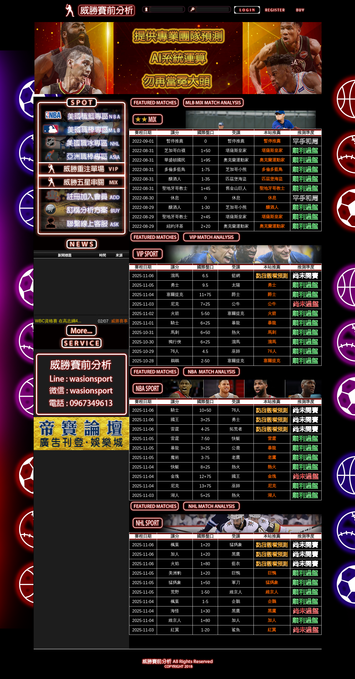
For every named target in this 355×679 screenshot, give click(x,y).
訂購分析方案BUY (81, 209)
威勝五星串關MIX (81, 182)
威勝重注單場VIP (81, 169)
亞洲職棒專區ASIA (81, 155)
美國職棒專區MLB (81, 128)
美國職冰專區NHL (81, 142)
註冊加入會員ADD (81, 195)
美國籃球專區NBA (81, 115)
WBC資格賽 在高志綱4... (58, 323)
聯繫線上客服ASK (81, 222)
